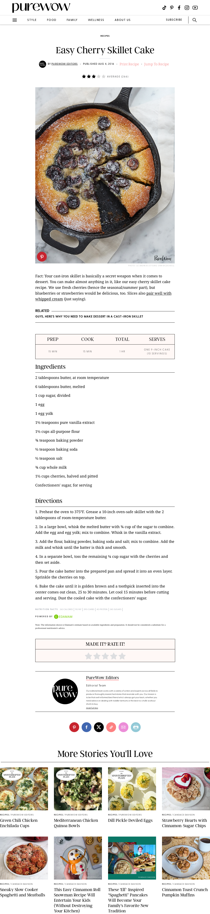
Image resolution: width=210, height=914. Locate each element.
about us (123, 20)
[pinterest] (42, 257)
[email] (123, 727)
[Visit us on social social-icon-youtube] (195, 7)
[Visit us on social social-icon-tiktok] (164, 8)
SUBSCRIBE (174, 20)
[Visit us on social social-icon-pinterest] (172, 8)
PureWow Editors (64, 64)
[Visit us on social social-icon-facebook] (179, 8)
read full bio (92, 708)
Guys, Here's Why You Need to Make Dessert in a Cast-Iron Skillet (89, 316)
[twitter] (99, 727)
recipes (105, 36)
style (32, 20)
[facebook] (86, 727)
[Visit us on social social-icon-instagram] (186, 7)
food (51, 20)
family (72, 20)
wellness (96, 20)
